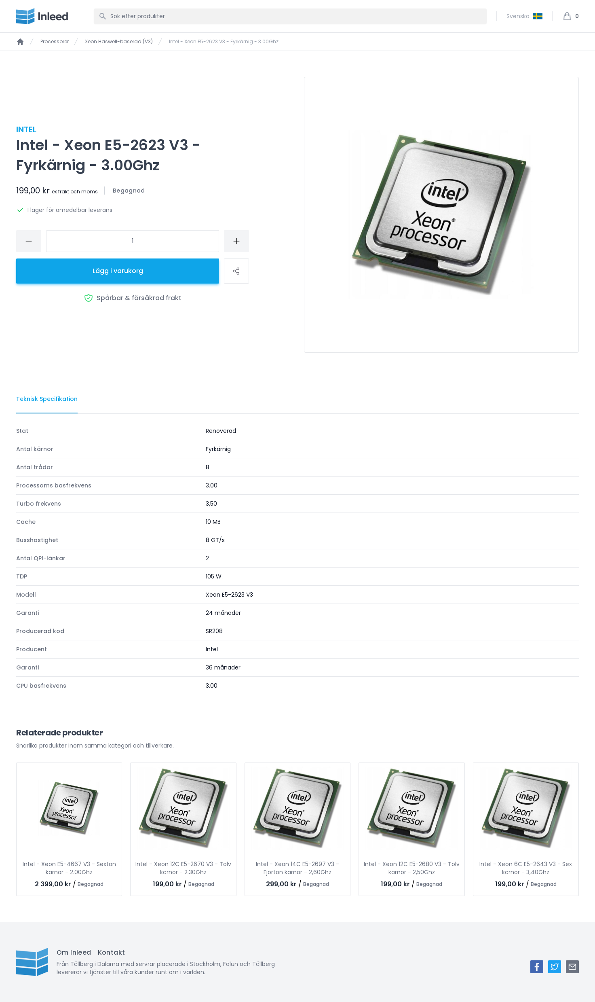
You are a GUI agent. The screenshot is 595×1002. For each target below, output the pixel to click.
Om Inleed (74, 952)
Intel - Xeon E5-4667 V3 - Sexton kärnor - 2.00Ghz (69, 868)
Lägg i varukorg (118, 270)
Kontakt (111, 952)
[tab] (47, 399)
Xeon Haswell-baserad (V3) (119, 41)
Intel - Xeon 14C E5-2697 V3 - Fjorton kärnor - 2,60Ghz (297, 868)
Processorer (54, 41)
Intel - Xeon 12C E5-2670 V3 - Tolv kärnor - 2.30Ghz (183, 868)
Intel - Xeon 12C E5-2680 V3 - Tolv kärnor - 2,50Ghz (412, 868)
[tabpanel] (297, 558)
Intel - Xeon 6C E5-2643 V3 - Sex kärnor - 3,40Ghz (525, 868)
